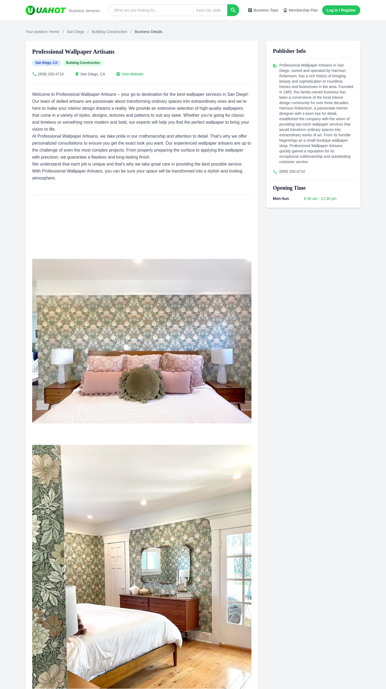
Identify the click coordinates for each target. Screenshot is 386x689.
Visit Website (132, 74)
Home (54, 32)
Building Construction (109, 32)
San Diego (75, 32)
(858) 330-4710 (51, 74)
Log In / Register (341, 10)
